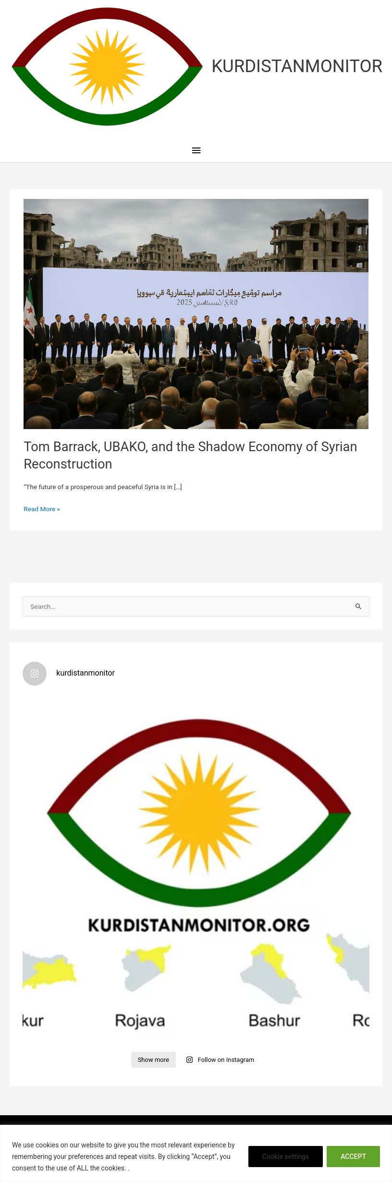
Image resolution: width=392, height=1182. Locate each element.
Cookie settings (285, 1156)
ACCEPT (353, 1156)
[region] (196, 1153)
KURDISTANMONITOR (296, 66)
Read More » (42, 509)
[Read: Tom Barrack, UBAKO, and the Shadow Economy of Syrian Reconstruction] (196, 313)
